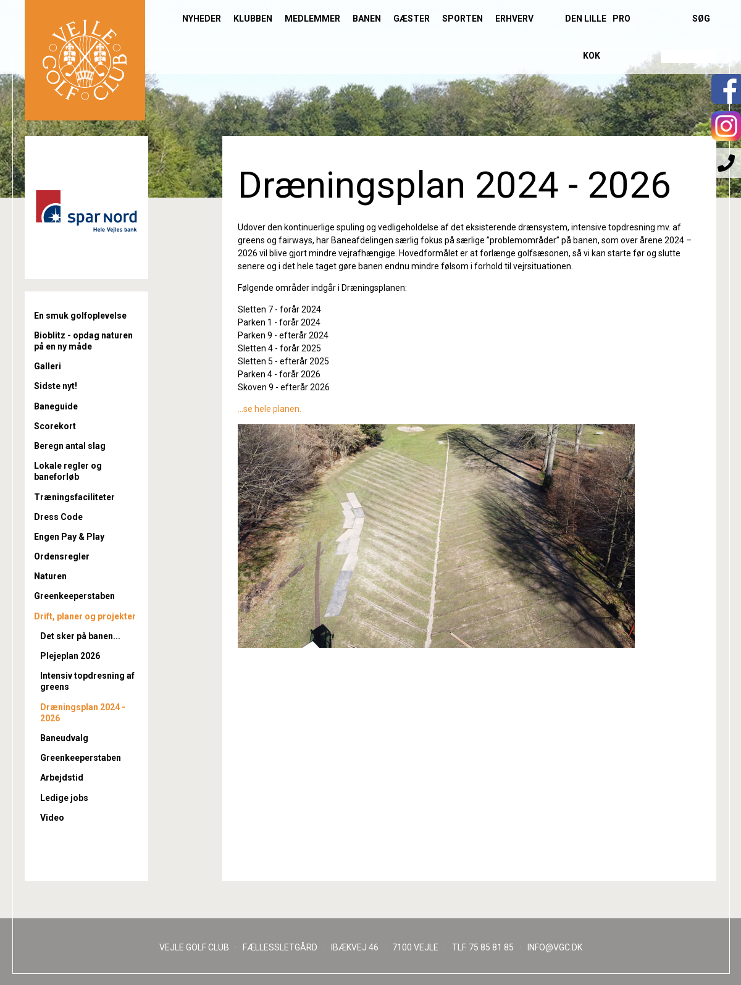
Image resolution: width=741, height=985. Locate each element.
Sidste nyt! (55, 386)
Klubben (252, 18)
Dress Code (58, 517)
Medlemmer (312, 18)
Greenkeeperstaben (74, 596)
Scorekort (55, 426)
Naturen (50, 576)
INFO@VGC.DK (554, 947)
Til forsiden (85, 60)
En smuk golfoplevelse (80, 316)
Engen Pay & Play (69, 537)
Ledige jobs (64, 798)
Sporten (462, 18)
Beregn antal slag (70, 446)
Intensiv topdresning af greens (87, 681)
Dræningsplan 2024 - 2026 (82, 712)
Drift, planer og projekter (85, 616)
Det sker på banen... (80, 636)
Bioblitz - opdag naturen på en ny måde (83, 340)
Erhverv (514, 18)
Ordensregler (62, 556)
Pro (621, 18)
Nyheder (201, 18)
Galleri (47, 366)
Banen (367, 18)
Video (52, 818)
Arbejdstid (61, 777)
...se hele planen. (269, 409)
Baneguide (56, 406)
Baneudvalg (64, 738)
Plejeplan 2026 (70, 656)
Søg (701, 18)
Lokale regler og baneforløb (68, 471)
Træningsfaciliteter (74, 497)
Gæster (411, 18)
